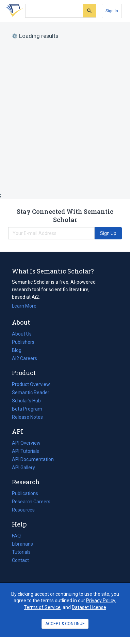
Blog (19, 350)
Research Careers (31, 502)
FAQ (16, 535)
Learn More (24, 306)
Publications (25, 493)
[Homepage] (13, 10)
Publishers (23, 342)
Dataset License (89, 607)
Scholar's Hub (26, 400)
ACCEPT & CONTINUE (65, 623)
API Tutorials (25, 451)
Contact (20, 560)
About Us (22, 334)
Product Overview (31, 384)
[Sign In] (112, 11)
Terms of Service (42, 607)
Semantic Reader (30, 392)
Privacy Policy (100, 600)
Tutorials (21, 552)
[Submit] (89, 10)
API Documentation (33, 459)
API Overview (26, 443)
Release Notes (27, 417)
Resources (23, 510)
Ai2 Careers (24, 358)
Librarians (22, 544)
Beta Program (27, 409)
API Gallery (23, 467)
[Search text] (54, 11)
